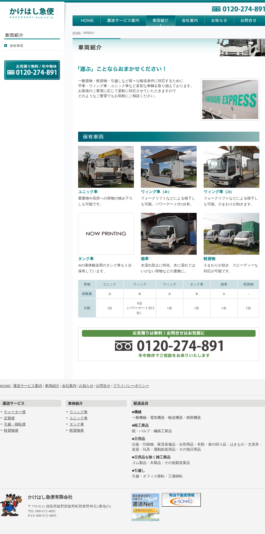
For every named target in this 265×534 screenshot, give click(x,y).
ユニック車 (78, 418)
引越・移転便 (15, 424)
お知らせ (219, 20)
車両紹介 (160, 20)
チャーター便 (15, 412)
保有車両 (16, 46)
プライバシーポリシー (131, 386)
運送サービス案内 (123, 20)
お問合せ (249, 20)
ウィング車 (78, 412)
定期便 (9, 418)
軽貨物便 (11, 430)
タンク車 (76, 424)
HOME (87, 20)
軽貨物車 (76, 430)
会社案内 (190, 20)
